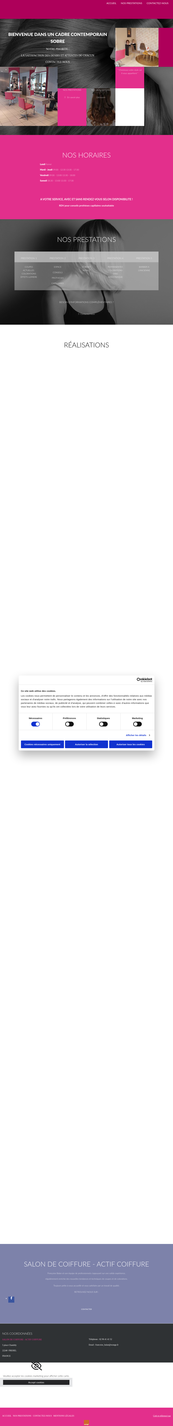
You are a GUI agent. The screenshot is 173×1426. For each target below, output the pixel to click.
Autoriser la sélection (86, 744)
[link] (36, 1365)
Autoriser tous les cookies (130, 744)
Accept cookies (36, 1382)
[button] (86, 1309)
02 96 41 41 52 (105, 1339)
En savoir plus (73, 97)
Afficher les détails (136, 735)
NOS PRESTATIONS (131, 3)
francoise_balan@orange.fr (106, 1345)
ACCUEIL (111, 3)
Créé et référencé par (162, 1416)
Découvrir (100, 97)
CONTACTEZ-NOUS (157, 3)
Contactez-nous (87, 314)
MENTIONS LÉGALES (63, 1416)
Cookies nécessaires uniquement (42, 744)
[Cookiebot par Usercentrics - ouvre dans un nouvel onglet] (139, 680)
